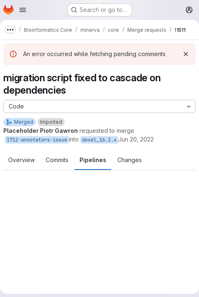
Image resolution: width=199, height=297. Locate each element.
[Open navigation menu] (22, 9)
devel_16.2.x (99, 140)
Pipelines (93, 159)
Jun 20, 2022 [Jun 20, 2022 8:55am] (136, 139)
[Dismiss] (186, 54)
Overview (21, 159)
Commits (57, 159)
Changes (129, 159)
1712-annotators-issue (37, 140)
